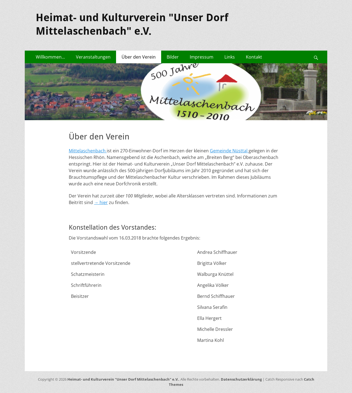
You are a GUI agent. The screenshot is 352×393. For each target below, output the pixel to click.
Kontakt (254, 57)
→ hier (101, 202)
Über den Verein (139, 57)
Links (229, 57)
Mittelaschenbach (88, 151)
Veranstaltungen (93, 57)
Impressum (201, 57)
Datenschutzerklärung (241, 379)
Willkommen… (50, 57)
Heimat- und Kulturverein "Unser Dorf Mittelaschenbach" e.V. (123, 379)
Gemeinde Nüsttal (229, 151)
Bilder (173, 57)
